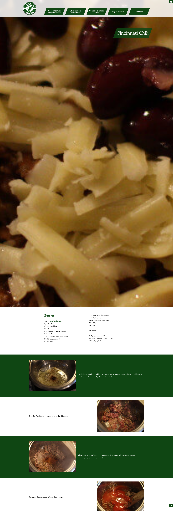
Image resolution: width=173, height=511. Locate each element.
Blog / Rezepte (118, 12)
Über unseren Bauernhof (75, 12)
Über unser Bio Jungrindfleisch (54, 12)
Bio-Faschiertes (56, 321)
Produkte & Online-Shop (97, 12)
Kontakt (139, 12)
